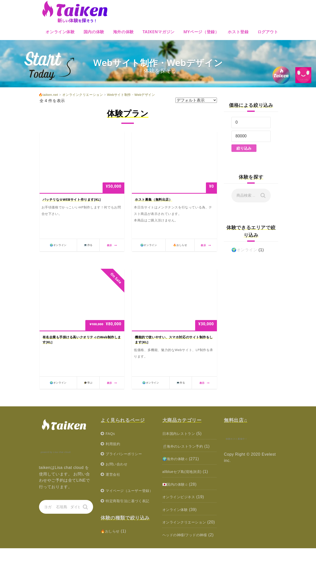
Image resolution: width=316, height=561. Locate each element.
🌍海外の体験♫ (176, 459)
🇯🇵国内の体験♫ (176, 484)
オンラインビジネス (181, 497)
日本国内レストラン (181, 433)
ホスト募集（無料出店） (153, 199)
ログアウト (267, 32)
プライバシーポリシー (126, 454)
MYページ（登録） (201, 32)
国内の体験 (94, 32)
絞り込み (243, 148)
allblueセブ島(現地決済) (184, 471)
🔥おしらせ (111, 544)
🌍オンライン (244, 250)
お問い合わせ (118, 464)
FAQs (111, 433)
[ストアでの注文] (196, 100)
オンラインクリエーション (187, 522)
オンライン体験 (60, 32)
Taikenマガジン (159, 32)
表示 (112, 245)
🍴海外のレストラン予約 (185, 446)
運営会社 (114, 474)
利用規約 (114, 444)
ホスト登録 (238, 32)
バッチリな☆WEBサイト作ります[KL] (72, 199)
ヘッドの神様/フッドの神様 (187, 541)
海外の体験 (123, 32)
